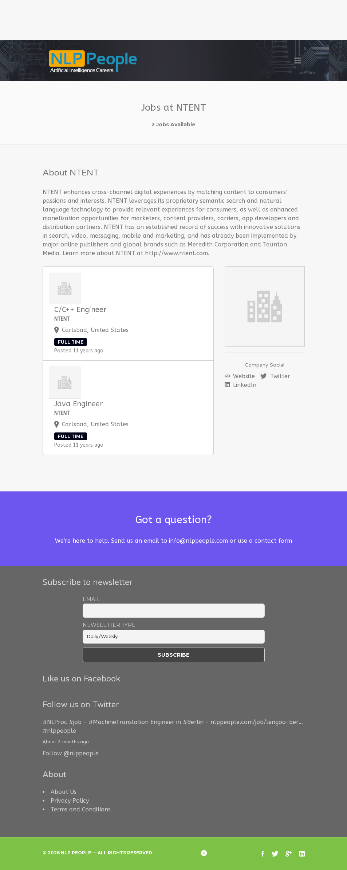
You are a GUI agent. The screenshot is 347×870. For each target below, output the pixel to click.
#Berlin (193, 722)
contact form (273, 540)
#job (75, 722)
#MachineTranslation (118, 722)
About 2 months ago (66, 741)
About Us (63, 791)
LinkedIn (243, 384)
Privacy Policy (70, 800)
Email (91, 599)
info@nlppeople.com (198, 540)
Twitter (279, 376)
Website (243, 376)
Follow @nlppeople (71, 753)
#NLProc (55, 722)
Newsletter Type (109, 625)
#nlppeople (59, 730)
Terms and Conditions (81, 809)
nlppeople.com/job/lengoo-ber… (256, 722)
